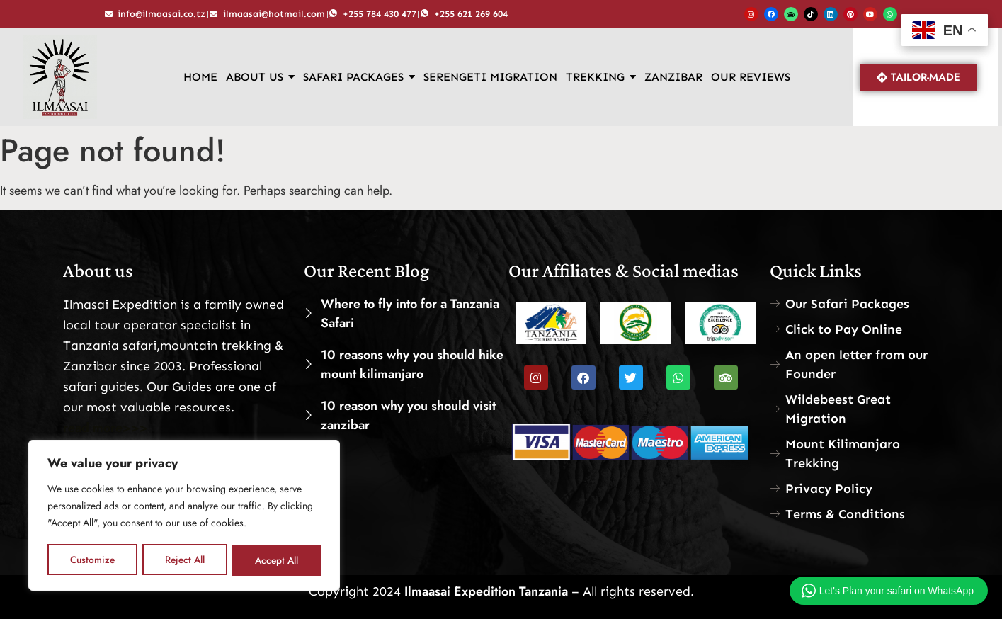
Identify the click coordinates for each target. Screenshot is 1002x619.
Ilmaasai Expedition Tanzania (484, 591)
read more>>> (105, 428)
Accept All (277, 560)
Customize (92, 560)
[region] (184, 516)
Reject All (184, 560)
